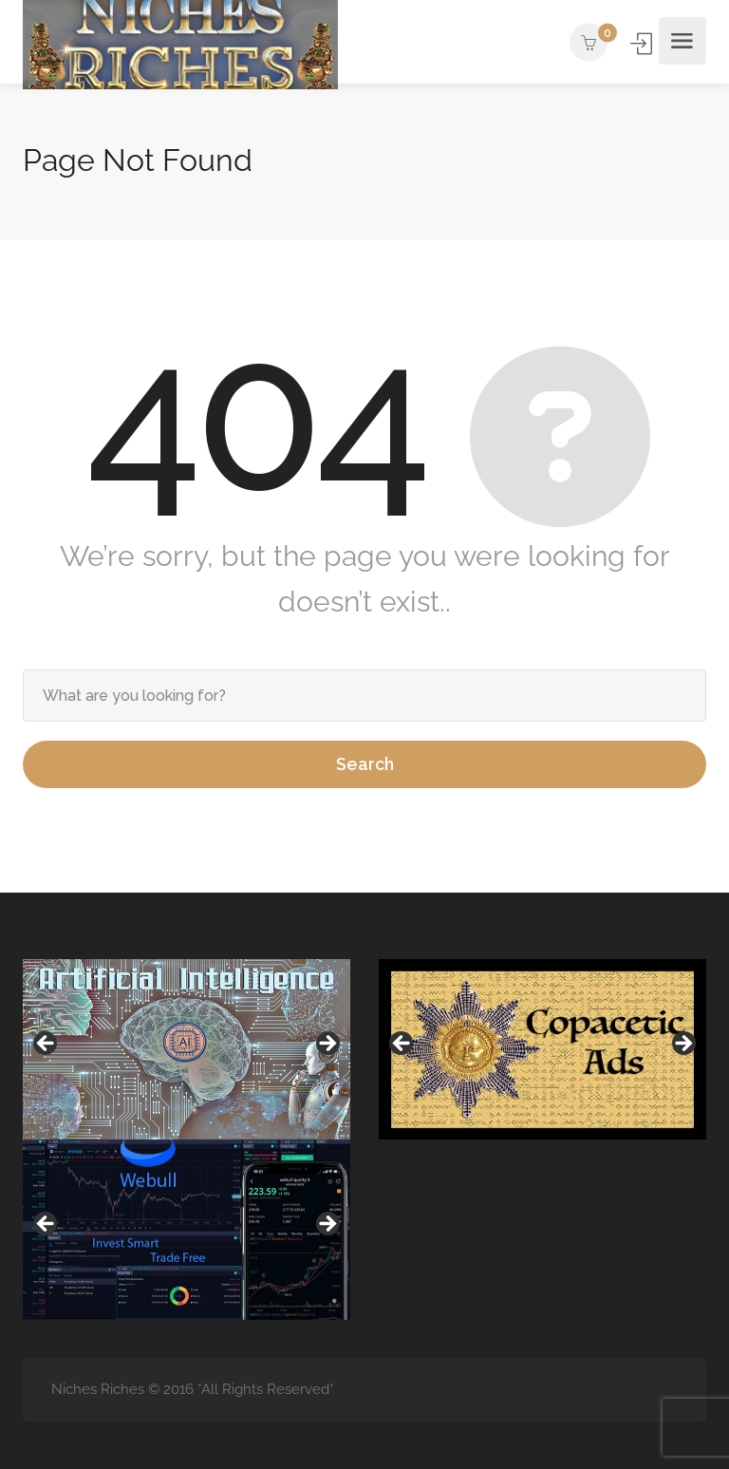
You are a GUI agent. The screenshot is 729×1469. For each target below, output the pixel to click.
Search (365, 764)
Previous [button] (46, 1044)
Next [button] (326, 1044)
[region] (186, 1049)
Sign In (643, 43)
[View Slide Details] (186, 1049)
